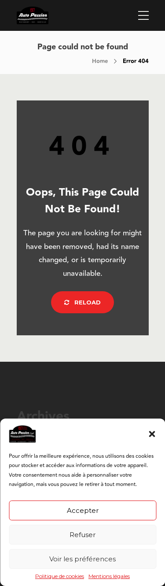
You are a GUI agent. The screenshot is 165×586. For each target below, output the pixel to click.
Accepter (83, 510)
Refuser (82, 534)
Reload (82, 302)
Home (100, 61)
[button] (151, 434)
